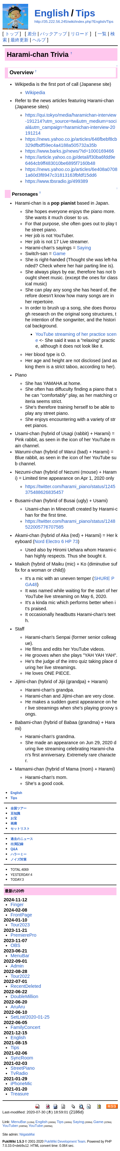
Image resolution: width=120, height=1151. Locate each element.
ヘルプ (39, 39)
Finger (17, 904)
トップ (12, 33)
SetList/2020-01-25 (30, 1017)
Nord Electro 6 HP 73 (56, 541)
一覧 (102, 33)
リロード (80, 33)
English (52, 13)
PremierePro (23, 935)
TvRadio (19, 1073)
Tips (85, 13)
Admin (17, 965)
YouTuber (10, 1126)
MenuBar (20, 955)
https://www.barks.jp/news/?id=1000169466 (69, 151)
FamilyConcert (25, 1027)
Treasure (20, 1093)
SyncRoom (22, 1057)
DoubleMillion (24, 996)
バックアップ (53, 33)
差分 (32, 33)
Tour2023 (20, 924)
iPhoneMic (21, 1083)
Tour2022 (20, 976)
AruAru (18, 1006)
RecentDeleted (26, 986)
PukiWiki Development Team (64, 1141)
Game (59, 253)
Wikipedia (35, 92)
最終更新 (19, 39)
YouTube (35, 1126)
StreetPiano (23, 1068)
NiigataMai (27, 1134)
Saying (84, 247)
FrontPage (21, 914)
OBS (15, 945)
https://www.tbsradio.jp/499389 (56, 181)
